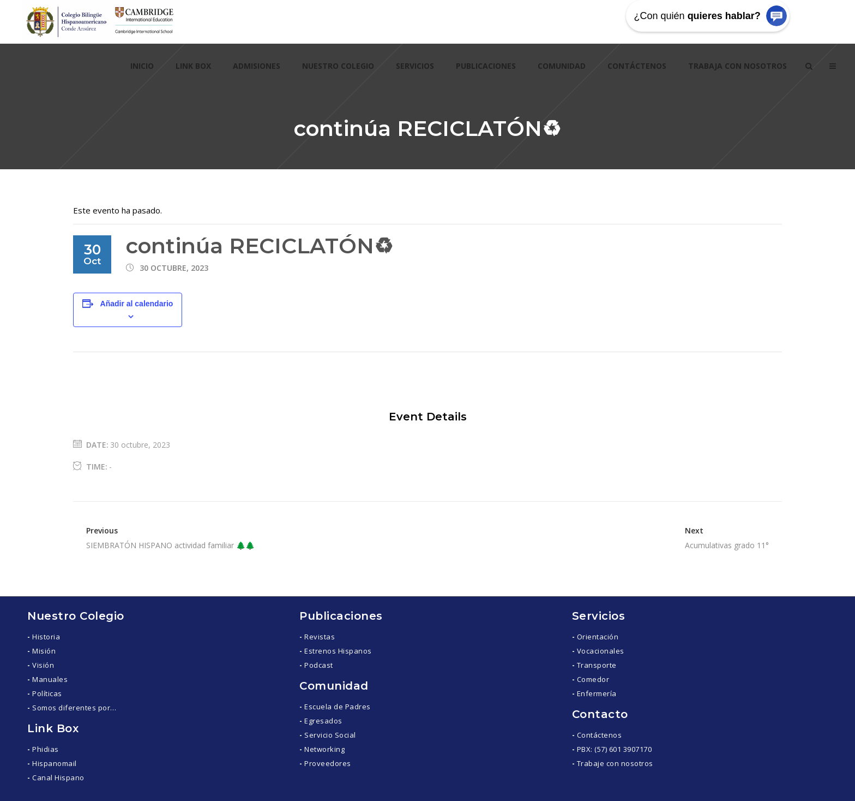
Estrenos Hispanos (338, 651)
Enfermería (597, 693)
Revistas (319, 637)
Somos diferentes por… (74, 708)
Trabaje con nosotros (615, 763)
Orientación (598, 637)
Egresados (323, 721)
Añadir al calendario (136, 303)
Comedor (593, 679)
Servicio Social (330, 735)
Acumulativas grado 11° (727, 545)
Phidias (45, 749)
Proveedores (327, 763)
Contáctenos (599, 735)
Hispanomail (54, 763)
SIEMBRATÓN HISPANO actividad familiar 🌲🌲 (170, 545)
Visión (43, 665)
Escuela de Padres (337, 706)
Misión (44, 651)
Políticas (47, 693)
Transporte (597, 665)
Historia (46, 637)
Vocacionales (600, 651)
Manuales (50, 679)
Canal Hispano (58, 777)
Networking (324, 749)
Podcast (318, 665)
